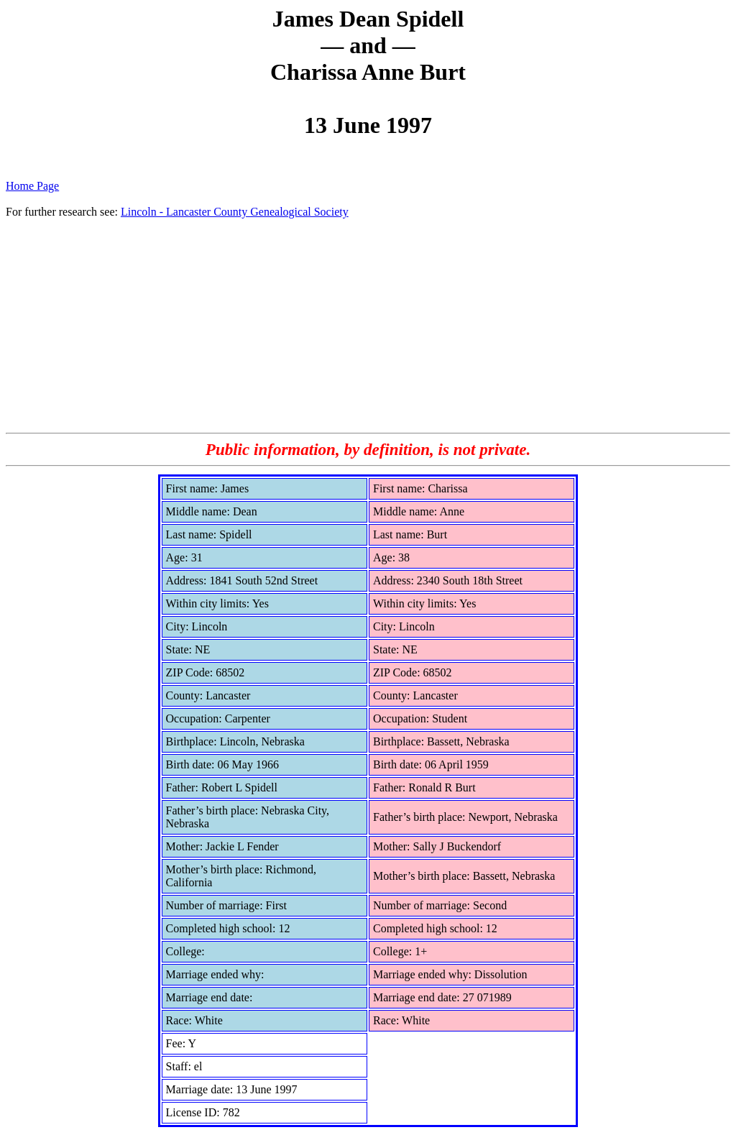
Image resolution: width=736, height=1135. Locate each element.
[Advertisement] (368, 325)
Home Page (32, 186)
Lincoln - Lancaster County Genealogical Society (235, 212)
